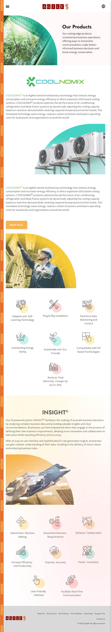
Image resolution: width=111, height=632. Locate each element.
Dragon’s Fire (100, 613)
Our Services (52, 613)
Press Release (76, 613)
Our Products (64, 613)
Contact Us (100, 619)
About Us (41, 613)
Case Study (88, 613)
